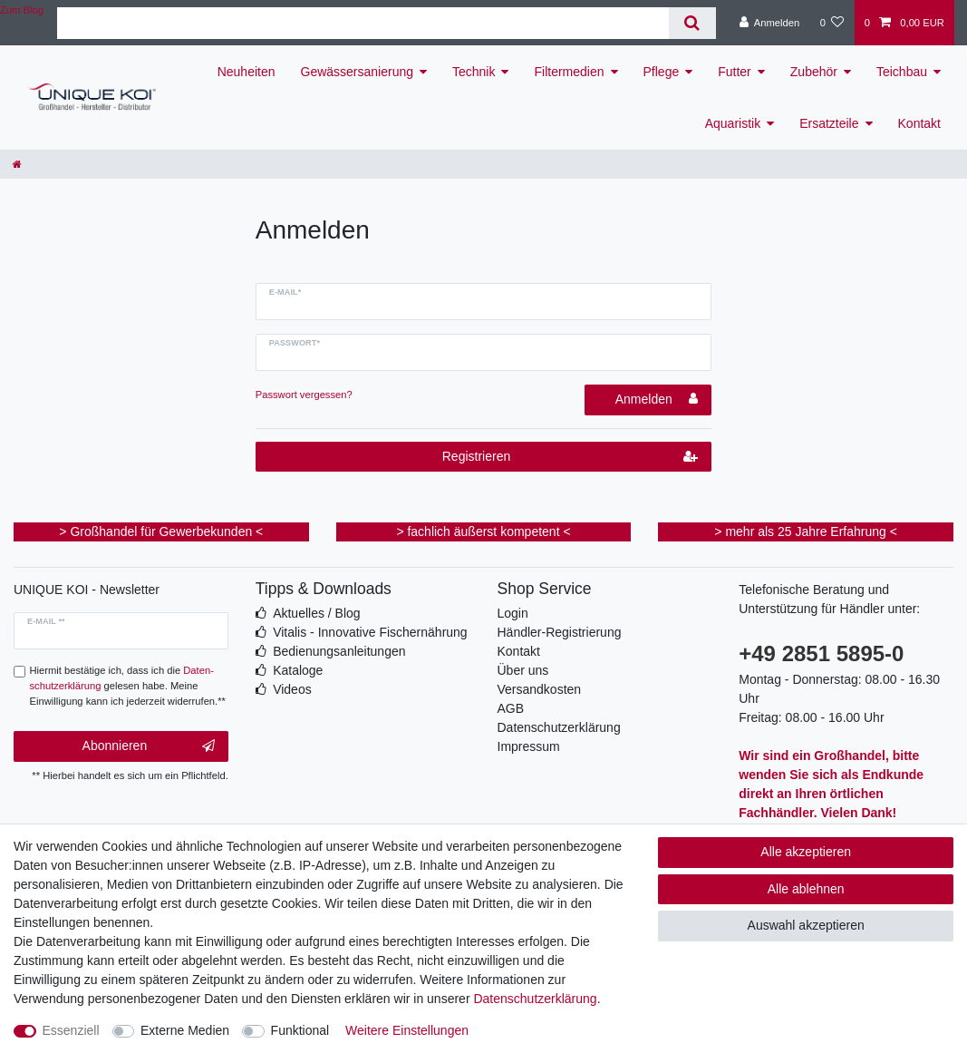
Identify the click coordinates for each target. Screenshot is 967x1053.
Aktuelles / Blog (317, 613)
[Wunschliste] (831, 22)
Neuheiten (247, 71)
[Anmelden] (770, 22)
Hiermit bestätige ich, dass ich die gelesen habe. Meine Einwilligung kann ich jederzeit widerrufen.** (128, 686)
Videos (292, 689)
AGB (511, 708)
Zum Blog (22, 10)
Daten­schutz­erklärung (534, 998)
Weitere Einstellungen (407, 1030)
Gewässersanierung (357, 71)
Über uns (523, 670)
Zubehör (813, 71)
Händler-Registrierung (560, 632)
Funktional (300, 1030)
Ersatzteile (828, 123)
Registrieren (570, 457)
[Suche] (692, 23)
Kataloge (298, 670)
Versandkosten (540, 689)
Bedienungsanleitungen (339, 651)
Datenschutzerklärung (559, 727)
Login (513, 613)
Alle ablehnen (806, 889)
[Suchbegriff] (363, 23)
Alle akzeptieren (805, 851)
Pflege (661, 71)
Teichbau (901, 71)
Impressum (529, 746)
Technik (473, 71)
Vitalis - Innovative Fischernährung (370, 632)
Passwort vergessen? (304, 394)
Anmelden (657, 399)
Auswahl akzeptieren (806, 925)
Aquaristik (732, 123)
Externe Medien (184, 1030)
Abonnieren (148, 746)
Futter (734, 71)
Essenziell (71, 1030)
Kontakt (919, 123)
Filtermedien (569, 71)
